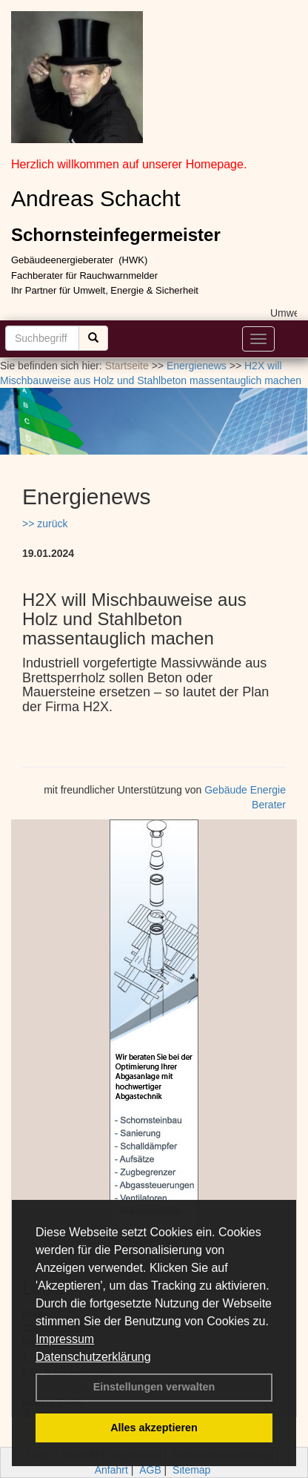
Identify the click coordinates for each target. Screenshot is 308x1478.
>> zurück (44, 523)
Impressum (65, 1339)
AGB (150, 1470)
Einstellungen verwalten (154, 1387)
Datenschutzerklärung (93, 1356)
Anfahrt (111, 1470)
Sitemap (191, 1470)
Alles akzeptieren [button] (154, 1428)
